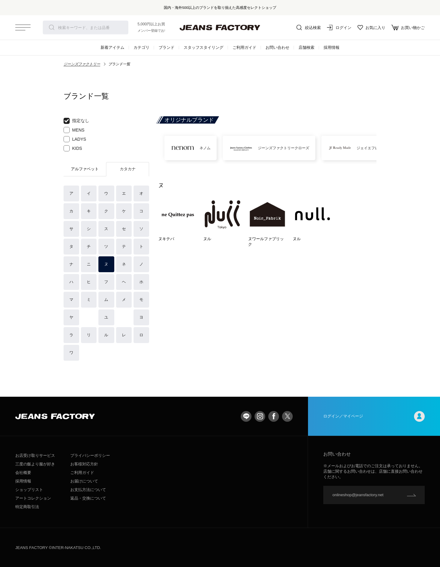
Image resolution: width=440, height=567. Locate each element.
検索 (51, 27)
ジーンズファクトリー (82, 64)
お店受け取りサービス (35, 455)
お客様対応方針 (84, 464)
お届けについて (84, 481)
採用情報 (331, 47)
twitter (287, 416)
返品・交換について (88, 498)
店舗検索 (306, 47)
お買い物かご (408, 27)
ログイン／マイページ (374, 416)
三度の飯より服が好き (35, 464)
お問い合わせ (277, 47)
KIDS (73, 148)
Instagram (260, 416)
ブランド (166, 47)
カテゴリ (141, 47)
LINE (246, 416)
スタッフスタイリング (203, 47)
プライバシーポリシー (90, 455)
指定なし (76, 121)
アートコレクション (33, 498)
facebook (273, 416)
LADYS (75, 139)
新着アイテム (112, 47)
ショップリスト (29, 489)
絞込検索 (308, 27)
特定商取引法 (27, 506)
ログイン (339, 27)
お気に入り (371, 27)
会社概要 (23, 472)
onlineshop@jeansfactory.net (357, 495)
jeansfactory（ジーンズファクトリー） (220, 27)
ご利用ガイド (244, 47)
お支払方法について (88, 489)
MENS (74, 130)
